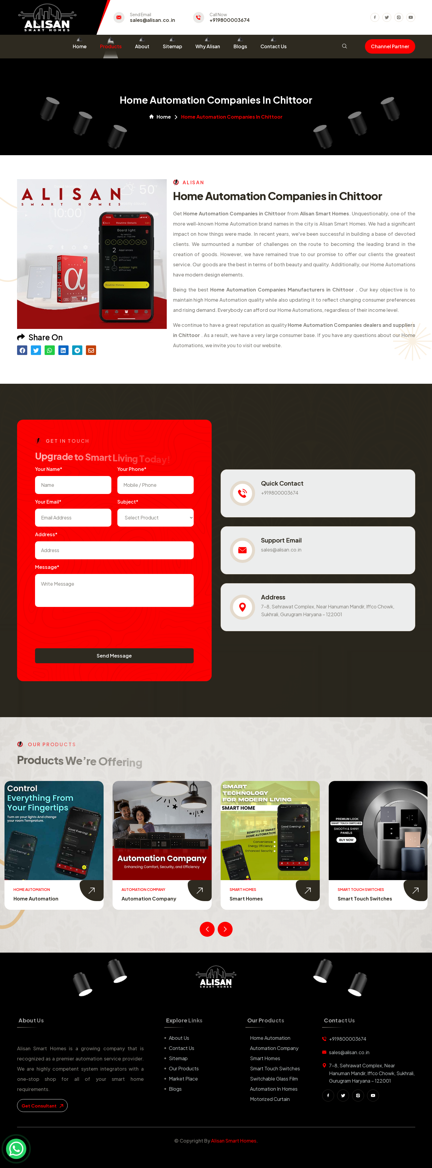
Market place (183, 1078)
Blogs (240, 46)
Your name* (48, 469)
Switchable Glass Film (274, 1078)
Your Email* (48, 501)
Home (80, 46)
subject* (127, 501)
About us (179, 1038)
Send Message (114, 655)
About (142, 46)
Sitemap (172, 46)
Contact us (181, 1048)
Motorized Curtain (270, 1099)
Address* (46, 534)
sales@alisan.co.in (152, 20)
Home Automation (35, 898)
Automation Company (149, 898)
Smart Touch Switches (365, 898)
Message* (47, 567)
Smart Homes (246, 898)
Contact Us (273, 46)
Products (111, 46)
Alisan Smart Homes (233, 1140)
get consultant (42, 1105)
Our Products (184, 1068)
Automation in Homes (274, 1089)
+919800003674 (230, 20)
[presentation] (80, 624)
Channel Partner (390, 46)
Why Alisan (207, 46)
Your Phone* (131, 469)
